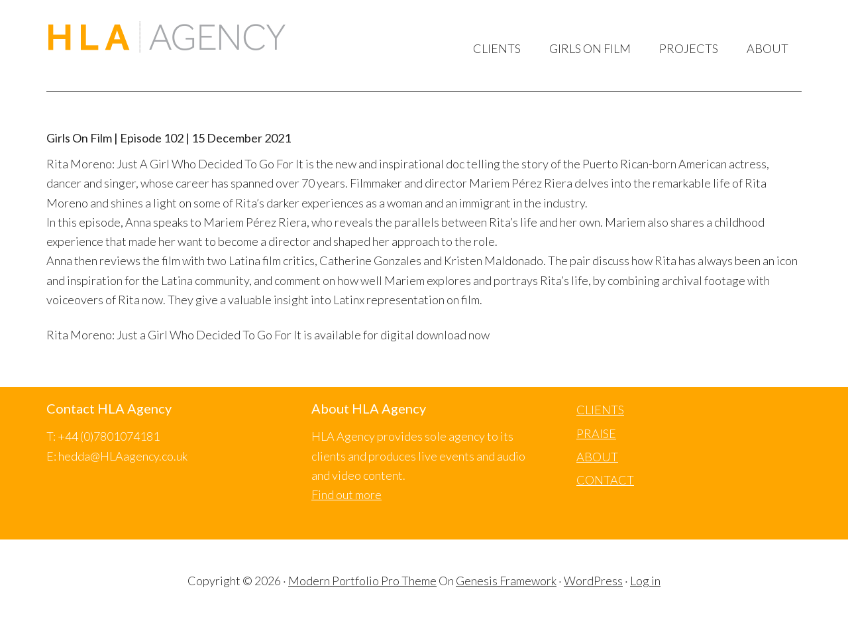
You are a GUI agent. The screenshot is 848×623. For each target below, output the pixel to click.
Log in (645, 580)
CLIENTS (600, 409)
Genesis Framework (506, 580)
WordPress (593, 580)
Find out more (346, 494)
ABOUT (597, 456)
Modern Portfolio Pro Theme (362, 580)
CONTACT (605, 480)
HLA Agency (166, 39)
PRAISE (596, 433)
